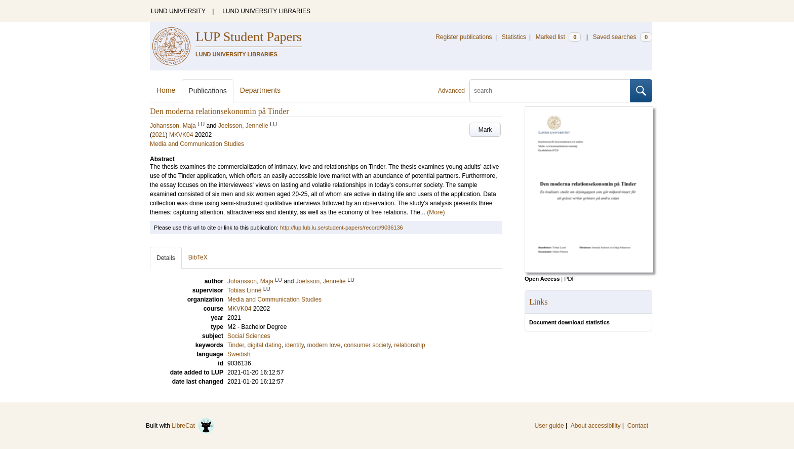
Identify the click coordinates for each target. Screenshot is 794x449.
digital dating (265, 345)
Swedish (238, 354)
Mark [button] (485, 129)
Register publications (463, 37)
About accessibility (596, 425)
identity (294, 345)
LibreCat (193, 426)
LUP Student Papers (248, 36)
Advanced (451, 90)
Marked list (558, 37)
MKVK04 (181, 134)
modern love (323, 345)
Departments (260, 90)
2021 (159, 134)
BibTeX (198, 257)
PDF (569, 279)
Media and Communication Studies (197, 143)
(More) (436, 212)
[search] (549, 90)
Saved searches (622, 37)
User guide (549, 425)
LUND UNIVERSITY (178, 11)
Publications (207, 91)
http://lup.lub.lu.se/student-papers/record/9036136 (341, 227)
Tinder (235, 345)
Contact (637, 425)
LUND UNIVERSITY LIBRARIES (266, 11)
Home (165, 90)
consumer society (367, 345)
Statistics (514, 37)
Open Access (542, 279)
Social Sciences (248, 336)
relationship (409, 345)
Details (165, 257)
